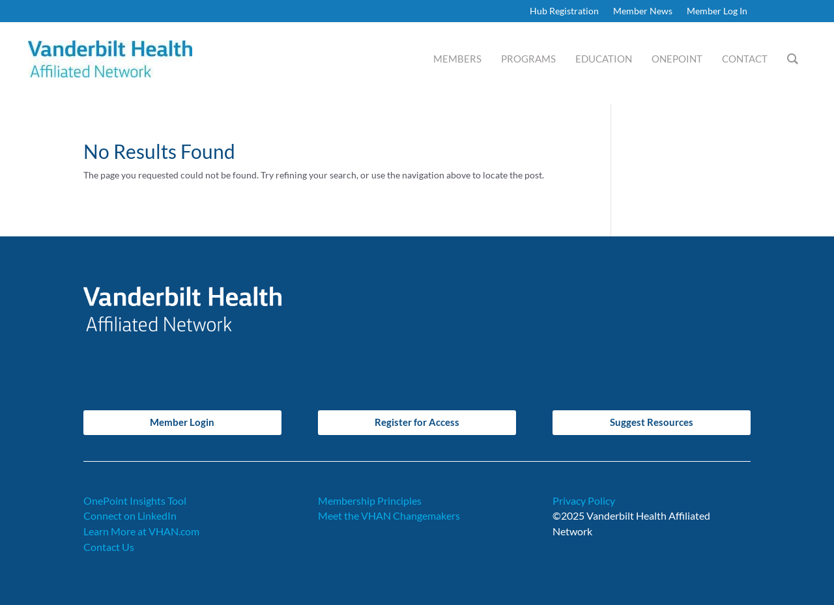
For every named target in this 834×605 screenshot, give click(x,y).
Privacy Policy (584, 500)
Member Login (182, 422)
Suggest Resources (651, 422)
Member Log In (717, 11)
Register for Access (417, 422)
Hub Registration (564, 11)
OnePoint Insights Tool (134, 500)
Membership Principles (370, 500)
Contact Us (108, 547)
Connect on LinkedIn (130, 515)
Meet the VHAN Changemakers (389, 515)
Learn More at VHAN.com (141, 531)
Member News (642, 11)
